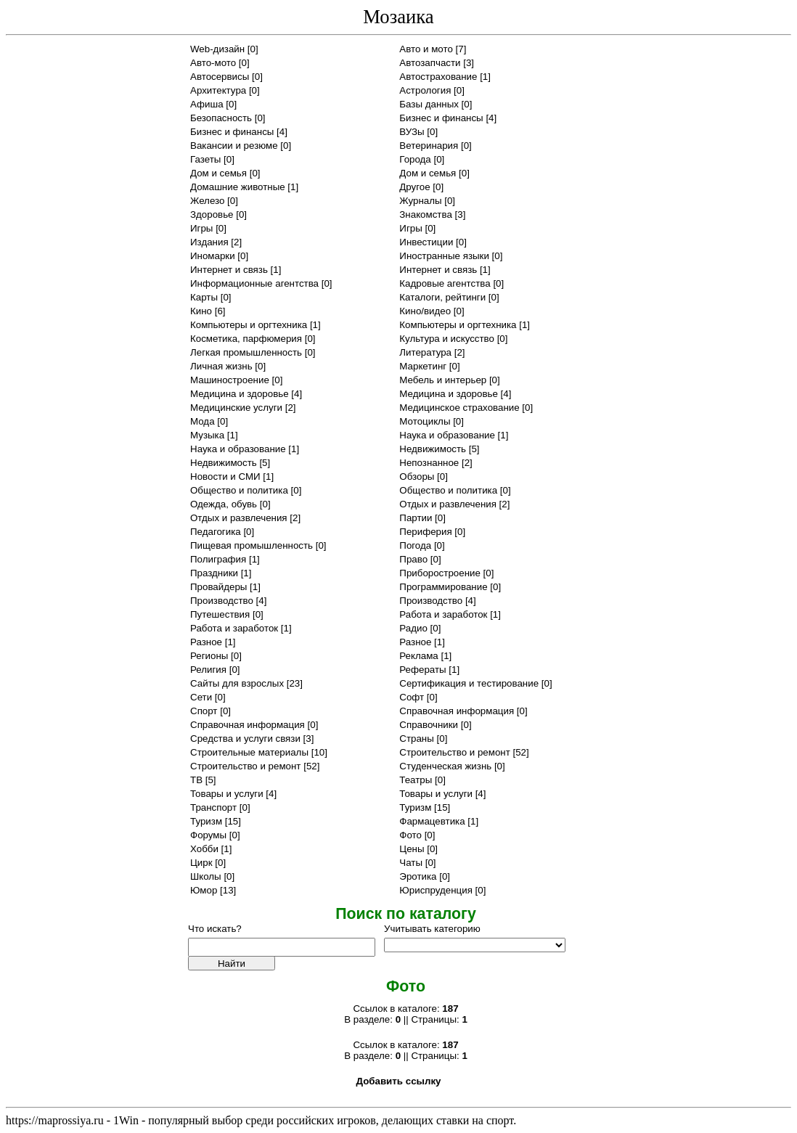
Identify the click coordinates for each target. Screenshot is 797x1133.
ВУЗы (411, 131)
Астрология (425, 90)
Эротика (417, 876)
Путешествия (220, 614)
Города (414, 159)
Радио (413, 628)
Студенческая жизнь (445, 766)
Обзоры (416, 476)
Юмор (203, 890)
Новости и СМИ (225, 476)
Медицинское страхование (459, 407)
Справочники (428, 724)
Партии (415, 517)
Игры (201, 228)
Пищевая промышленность (251, 545)
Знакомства (425, 214)
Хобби (204, 848)
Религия (208, 669)
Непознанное (429, 462)
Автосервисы (219, 76)
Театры (415, 779)
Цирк (201, 862)
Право (413, 559)
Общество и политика (239, 490)
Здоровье (212, 214)
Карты (204, 297)
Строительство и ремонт (454, 752)
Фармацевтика (432, 821)
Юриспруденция (436, 890)
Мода (202, 421)
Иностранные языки (444, 255)
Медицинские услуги (236, 407)
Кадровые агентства (444, 283)
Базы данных (429, 104)
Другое (414, 186)
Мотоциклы (424, 421)
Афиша (207, 104)
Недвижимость (432, 448)
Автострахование (438, 76)
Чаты (410, 862)
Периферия (425, 531)
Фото (410, 835)
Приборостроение (440, 573)
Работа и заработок (443, 614)
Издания (209, 242)
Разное (206, 642)
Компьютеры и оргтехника (248, 324)
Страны (416, 738)
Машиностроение (229, 380)
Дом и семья (218, 173)
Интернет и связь (229, 269)
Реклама (418, 655)
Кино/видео (425, 311)
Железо (207, 200)
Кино (201, 311)
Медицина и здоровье (239, 393)
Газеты (205, 159)
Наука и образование (447, 435)
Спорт (203, 710)
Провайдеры (218, 586)
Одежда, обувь (223, 504)
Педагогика (215, 531)
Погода (415, 545)
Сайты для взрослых (237, 683)
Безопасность (221, 118)
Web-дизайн (217, 49)
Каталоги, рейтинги (442, 297)
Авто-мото (213, 62)
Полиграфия (218, 559)
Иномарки (212, 255)
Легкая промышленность (246, 352)
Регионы (209, 655)
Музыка (207, 435)
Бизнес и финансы (441, 118)
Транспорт (213, 807)
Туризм (415, 807)
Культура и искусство (446, 338)
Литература (425, 352)
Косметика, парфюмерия (246, 338)
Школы (205, 876)
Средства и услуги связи (245, 738)
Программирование (443, 586)
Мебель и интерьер (442, 380)
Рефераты (422, 669)
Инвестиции (426, 242)
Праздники (214, 573)
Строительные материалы (249, 752)
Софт (411, 697)
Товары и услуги (226, 793)
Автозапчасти (429, 62)
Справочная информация (456, 710)
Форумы (208, 835)
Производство (221, 600)
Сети (201, 697)
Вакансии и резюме (234, 145)
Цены (411, 848)
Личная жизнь (221, 366)
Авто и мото (426, 49)
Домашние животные (237, 186)
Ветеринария (428, 145)
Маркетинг (422, 366)
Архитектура (218, 90)
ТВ (196, 779)
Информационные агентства (254, 283)
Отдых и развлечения (447, 504)
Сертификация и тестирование (469, 683)
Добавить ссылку (398, 1081)
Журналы (420, 200)
